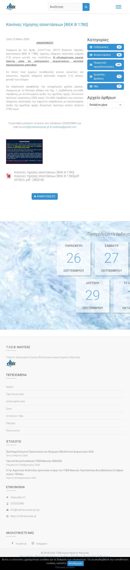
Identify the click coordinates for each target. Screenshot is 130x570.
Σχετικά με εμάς (15, 394)
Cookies (64, 556)
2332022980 (17, 503)
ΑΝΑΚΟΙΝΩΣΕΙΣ (45, 196)
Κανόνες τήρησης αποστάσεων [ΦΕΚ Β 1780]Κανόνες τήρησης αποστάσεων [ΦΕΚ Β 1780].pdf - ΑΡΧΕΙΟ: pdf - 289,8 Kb (47, 176)
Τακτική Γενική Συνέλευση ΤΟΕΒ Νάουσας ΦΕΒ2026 (34, 461)
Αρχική (10, 386)
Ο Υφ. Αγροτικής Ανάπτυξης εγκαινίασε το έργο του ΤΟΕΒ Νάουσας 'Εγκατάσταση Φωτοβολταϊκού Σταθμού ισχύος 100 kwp (64, 472)
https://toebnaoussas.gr (23, 516)
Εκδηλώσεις (106, 47)
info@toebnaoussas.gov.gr (25, 509)
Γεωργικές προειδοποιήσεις (106, 64)
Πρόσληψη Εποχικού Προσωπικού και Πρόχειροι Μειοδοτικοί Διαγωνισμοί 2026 (50, 451)
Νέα (106, 86)
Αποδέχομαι (75, 563)
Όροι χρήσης (27, 556)
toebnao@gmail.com (64, 126)
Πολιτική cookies (65, 567)
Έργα (9, 408)
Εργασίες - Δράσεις (106, 76)
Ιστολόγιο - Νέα (14, 416)
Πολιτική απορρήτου (46, 556)
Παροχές (11, 423)
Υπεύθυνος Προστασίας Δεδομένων (90, 556)
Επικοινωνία (12, 430)
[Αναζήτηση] (86, 7)
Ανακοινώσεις (106, 54)
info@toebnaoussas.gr (36, 126)
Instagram (41, 543)
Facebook (21, 543)
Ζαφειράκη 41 (18, 497)
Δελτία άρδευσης (15, 401)
